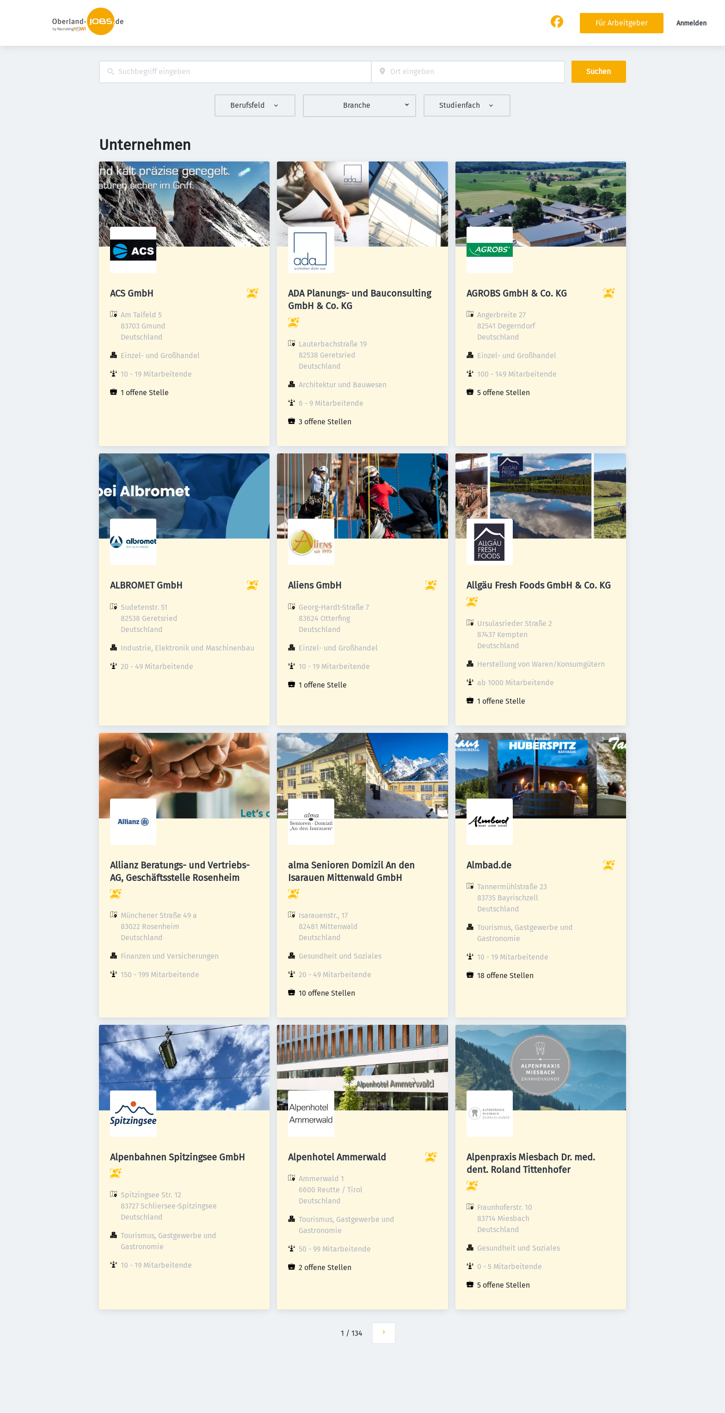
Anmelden (691, 23)
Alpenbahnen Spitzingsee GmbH (177, 1157)
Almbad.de (489, 865)
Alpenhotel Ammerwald (337, 1157)
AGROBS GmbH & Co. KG (517, 293)
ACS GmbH (132, 293)
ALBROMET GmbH (146, 585)
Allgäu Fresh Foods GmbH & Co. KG (539, 585)
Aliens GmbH (315, 585)
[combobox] (235, 72)
